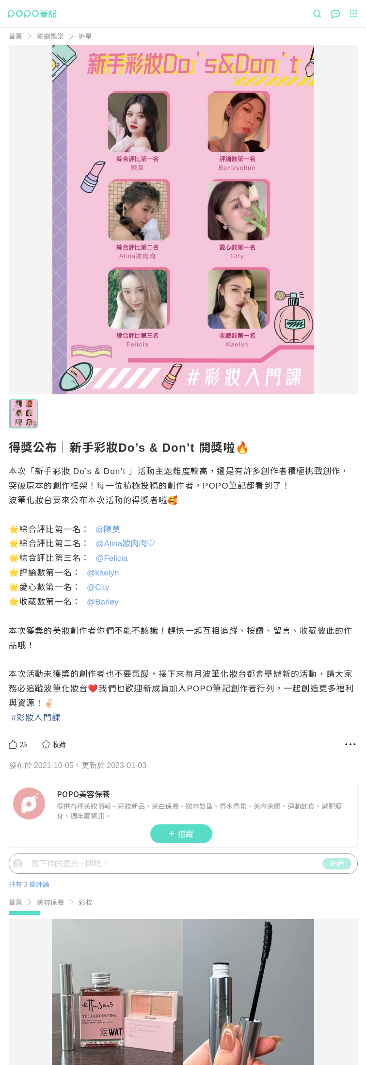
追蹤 (181, 868)
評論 (337, 897)
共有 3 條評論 (29, 918)
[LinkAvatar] (31, 838)
